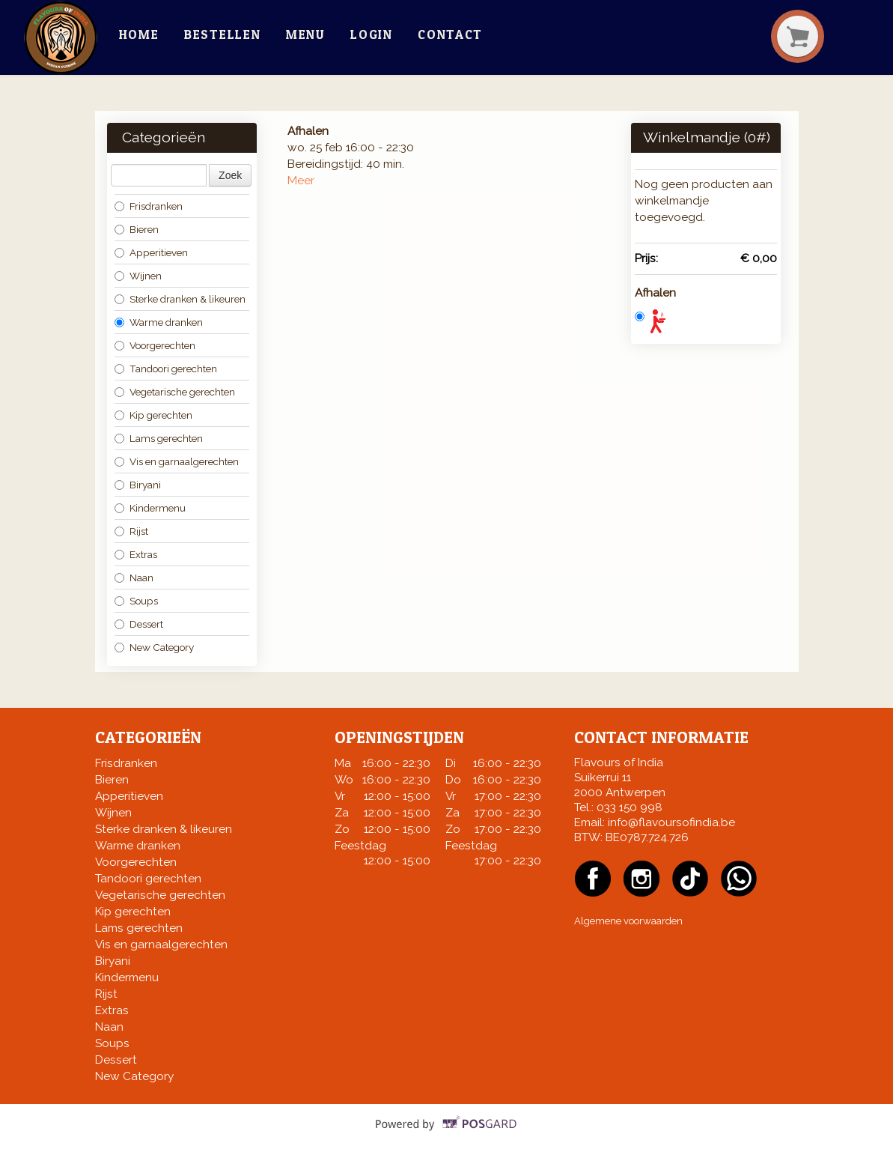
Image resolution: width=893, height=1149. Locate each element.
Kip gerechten (153, 415)
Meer (300, 180)
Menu (306, 34)
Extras (136, 554)
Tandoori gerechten (166, 369)
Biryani (138, 485)
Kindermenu (150, 508)
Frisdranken (149, 206)
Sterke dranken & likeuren (180, 299)
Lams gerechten (159, 438)
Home (139, 34)
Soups (136, 601)
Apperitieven (151, 252)
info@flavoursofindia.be (671, 822)
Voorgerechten (155, 345)
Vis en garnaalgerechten (177, 461)
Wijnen (138, 276)
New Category (154, 647)
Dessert (139, 624)
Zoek (230, 175)
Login (371, 34)
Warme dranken (159, 322)
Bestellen (222, 34)
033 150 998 (629, 807)
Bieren (137, 229)
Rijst (131, 531)
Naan (134, 577)
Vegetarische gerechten (175, 392)
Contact (450, 34)
